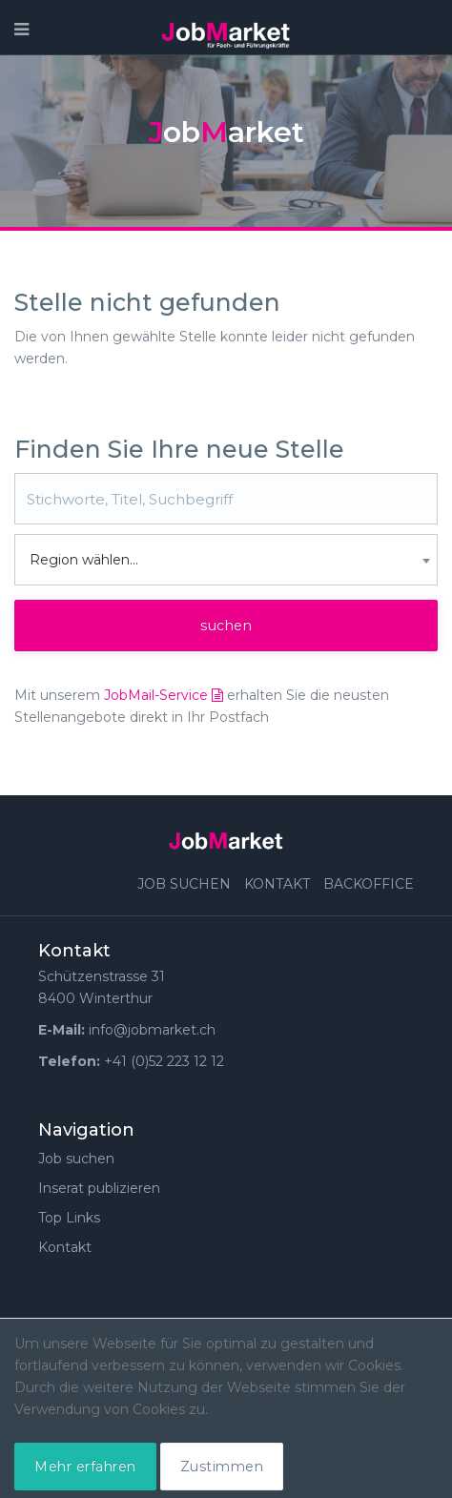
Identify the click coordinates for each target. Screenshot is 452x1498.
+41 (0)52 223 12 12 (164, 1061)
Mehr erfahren (85, 1466)
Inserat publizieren (99, 1188)
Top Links (69, 1217)
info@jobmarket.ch (152, 1029)
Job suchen (184, 884)
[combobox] (226, 560)
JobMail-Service (163, 695)
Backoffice (368, 884)
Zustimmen (222, 1466)
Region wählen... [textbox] (84, 559)
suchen (226, 625)
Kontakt (277, 884)
